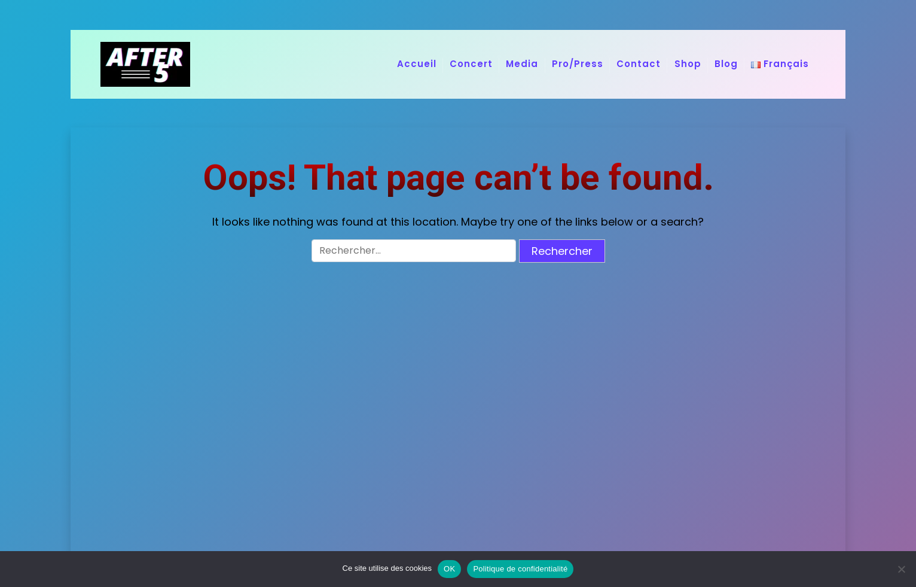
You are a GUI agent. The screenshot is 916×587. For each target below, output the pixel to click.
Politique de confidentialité (520, 568)
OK (449, 568)
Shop (687, 63)
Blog (726, 63)
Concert (471, 63)
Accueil (416, 63)
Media (522, 63)
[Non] (901, 569)
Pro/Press (577, 63)
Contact (638, 63)
